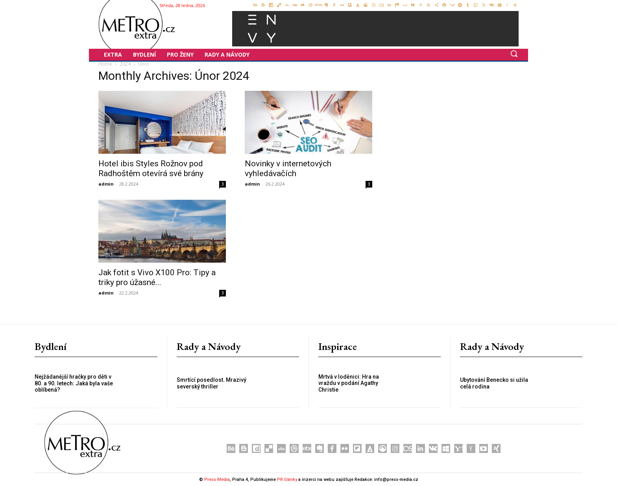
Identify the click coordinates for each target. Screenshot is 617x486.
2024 (125, 64)
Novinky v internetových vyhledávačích (288, 168)
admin (106, 184)
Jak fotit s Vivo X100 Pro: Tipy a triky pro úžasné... (157, 277)
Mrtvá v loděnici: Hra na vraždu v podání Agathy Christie (348, 383)
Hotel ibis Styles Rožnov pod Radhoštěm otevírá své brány (150, 168)
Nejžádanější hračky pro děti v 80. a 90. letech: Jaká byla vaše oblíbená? (74, 383)
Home (105, 64)
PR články (287, 479)
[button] (514, 53)
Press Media (217, 479)
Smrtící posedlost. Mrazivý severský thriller (211, 383)
